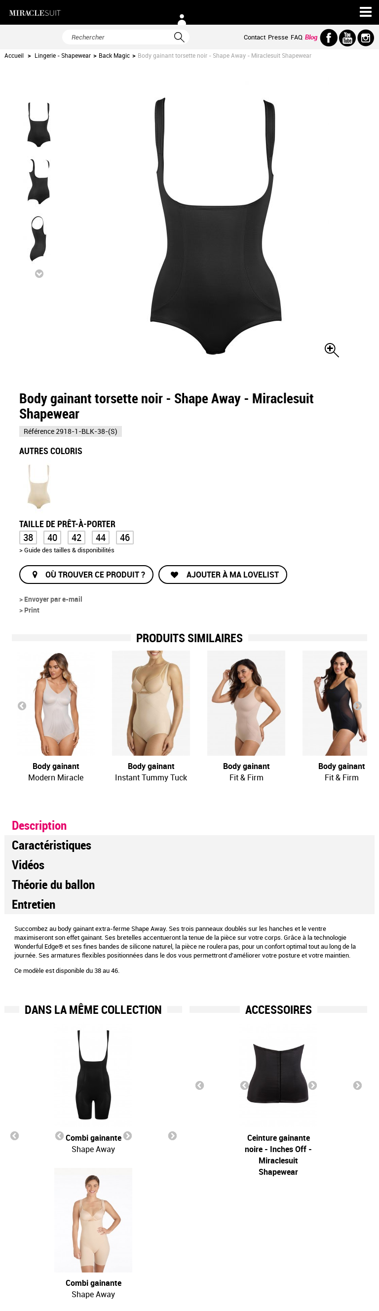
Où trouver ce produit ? (95, 574)
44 (101, 537)
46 (125, 537)
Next (357, 705)
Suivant (39, 273)
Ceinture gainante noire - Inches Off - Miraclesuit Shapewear (233, 1154)
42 (76, 537)
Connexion (181, 20)
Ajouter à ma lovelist (232, 574)
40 (52, 537)
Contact (254, 37)
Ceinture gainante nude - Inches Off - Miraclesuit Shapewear (331, 1154)
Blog (311, 37)
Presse (278, 37)
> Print (29, 610)
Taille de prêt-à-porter (68, 523)
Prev (22, 705)
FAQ (297, 37)
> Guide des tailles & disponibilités (66, 549)
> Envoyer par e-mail (50, 599)
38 (28, 537)
